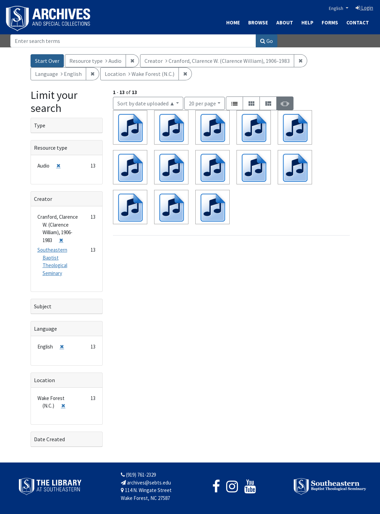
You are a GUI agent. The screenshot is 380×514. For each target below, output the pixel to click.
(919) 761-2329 (138, 474)
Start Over (47, 60)
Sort (146, 103)
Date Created (49, 439)
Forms (330, 22)
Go (266, 40)
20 (202, 103)
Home (233, 22)
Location (44, 380)
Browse (258, 22)
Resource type (50, 147)
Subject (42, 306)
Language (45, 328)
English (336, 8)
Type (39, 125)
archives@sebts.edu (146, 482)
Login (364, 7)
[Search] (133, 40)
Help (307, 22)
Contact (357, 22)
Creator (43, 198)
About (284, 22)
